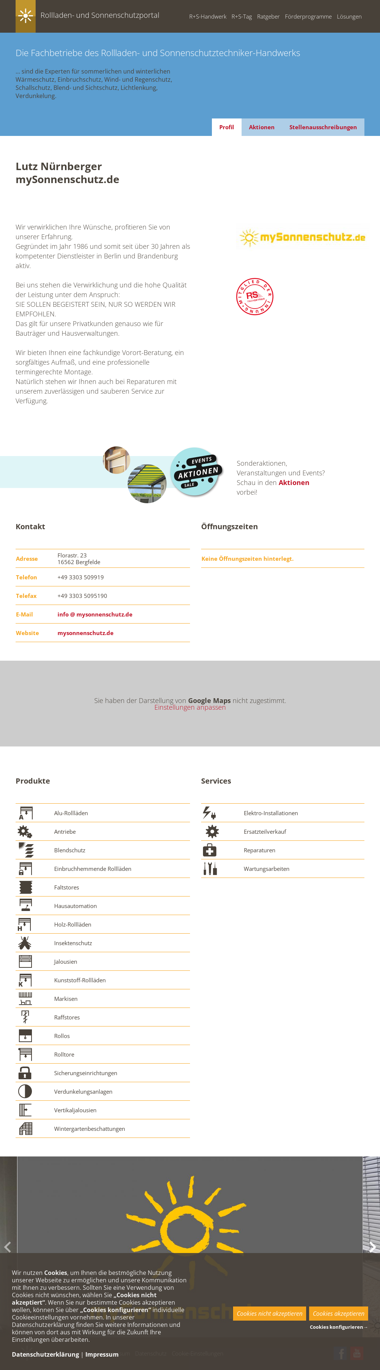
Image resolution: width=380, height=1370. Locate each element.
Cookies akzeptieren (338, 1313)
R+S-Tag (242, 16)
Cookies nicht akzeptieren (269, 1313)
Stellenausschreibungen (323, 127)
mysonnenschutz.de (86, 633)
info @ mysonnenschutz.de (95, 614)
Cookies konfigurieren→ (339, 1327)
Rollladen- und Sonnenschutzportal (100, 15)
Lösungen (349, 16)
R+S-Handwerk (207, 16)
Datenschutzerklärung (45, 1354)
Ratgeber (268, 16)
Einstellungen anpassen (190, 707)
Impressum (102, 1354)
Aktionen (262, 127)
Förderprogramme (308, 16)
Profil (226, 127)
